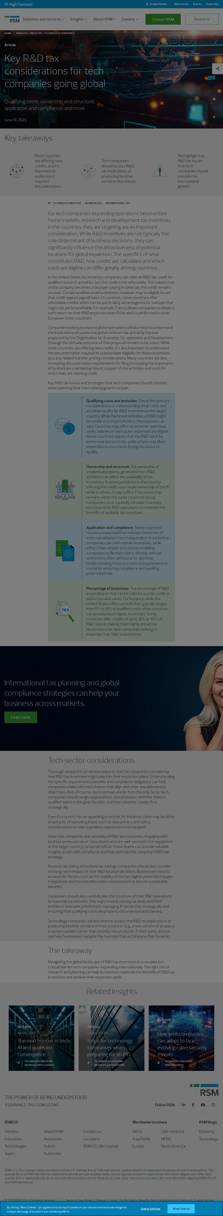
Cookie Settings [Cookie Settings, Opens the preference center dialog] (150, 1211)
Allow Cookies (181, 1211)
